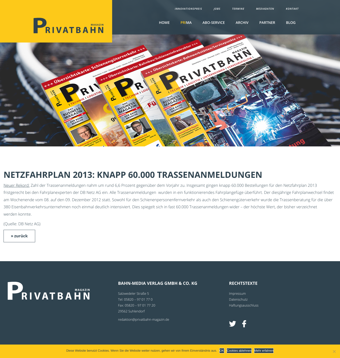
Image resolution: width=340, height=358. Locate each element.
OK (222, 350)
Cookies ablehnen (239, 350)
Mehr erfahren (264, 350)
